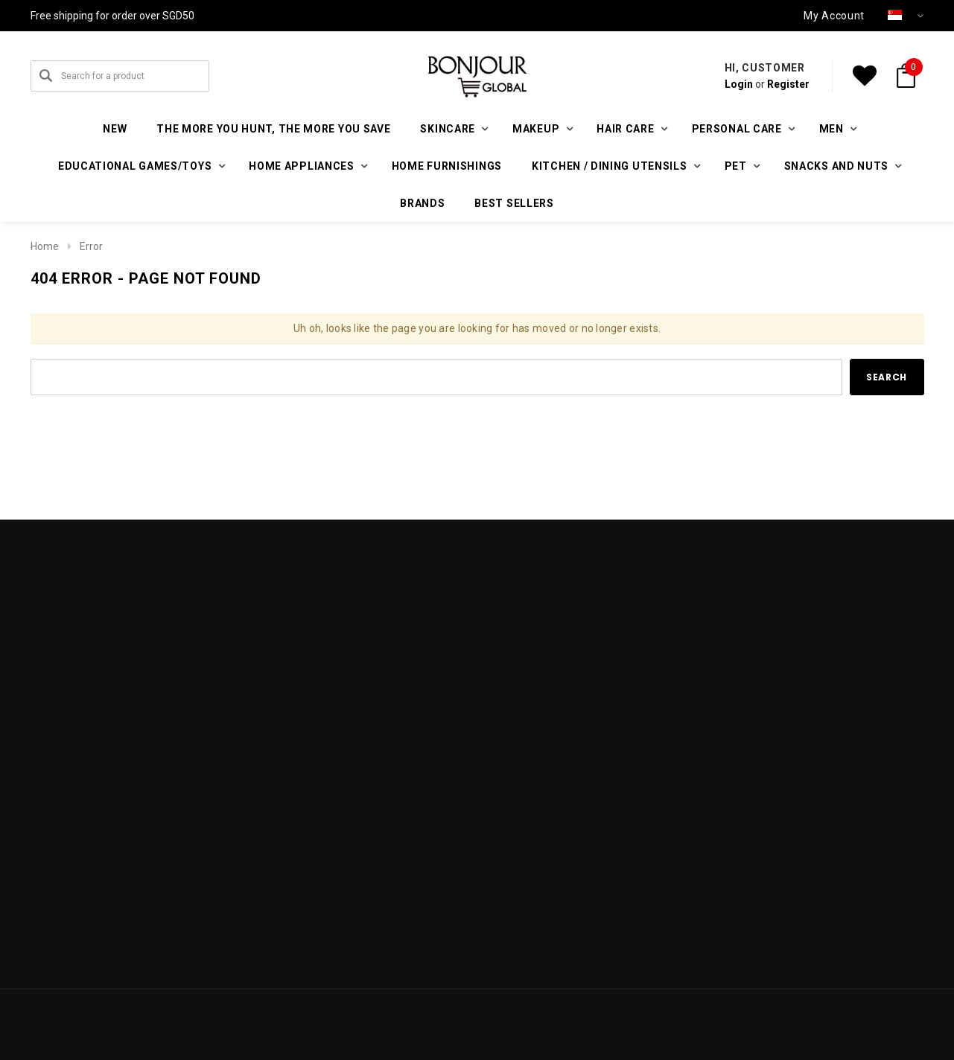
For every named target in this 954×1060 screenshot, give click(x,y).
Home (45, 246)
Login (739, 84)
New (115, 129)
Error (91, 246)
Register (788, 84)
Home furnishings (447, 166)
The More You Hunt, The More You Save (273, 129)
